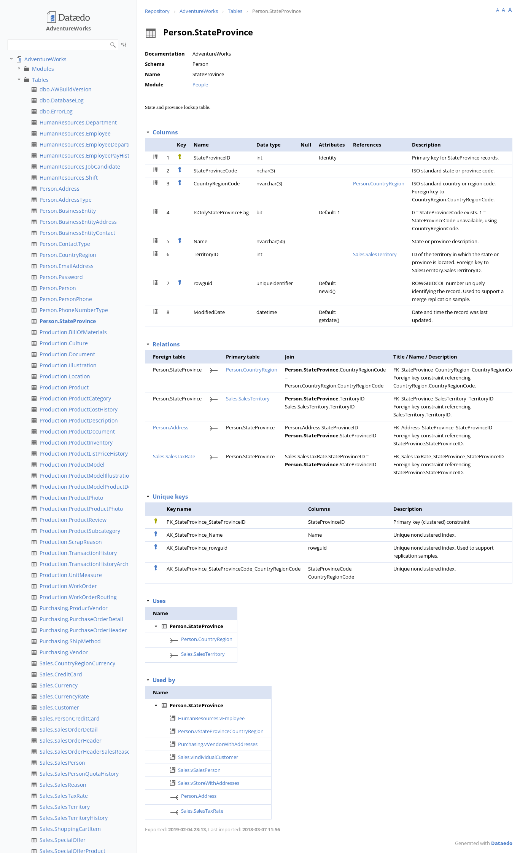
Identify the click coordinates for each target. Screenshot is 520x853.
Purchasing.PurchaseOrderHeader (83, 630)
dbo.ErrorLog (56, 111)
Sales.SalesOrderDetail (69, 729)
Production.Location (65, 376)
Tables (40, 79)
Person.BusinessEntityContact (77, 232)
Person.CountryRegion (68, 254)
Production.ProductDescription (79, 420)
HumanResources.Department (78, 122)
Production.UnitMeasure (71, 575)
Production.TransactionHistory (78, 552)
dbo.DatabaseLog (62, 100)
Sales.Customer (59, 707)
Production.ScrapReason (71, 541)
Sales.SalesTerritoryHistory (74, 817)
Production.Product (64, 387)
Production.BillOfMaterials (73, 332)
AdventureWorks (45, 59)
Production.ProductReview (73, 519)
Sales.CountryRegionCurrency (77, 663)
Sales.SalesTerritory (65, 806)
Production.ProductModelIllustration (86, 475)
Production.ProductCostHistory (79, 409)
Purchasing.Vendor (64, 652)
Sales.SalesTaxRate (64, 795)
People (200, 84)
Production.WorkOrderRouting (78, 597)
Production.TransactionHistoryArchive (88, 564)
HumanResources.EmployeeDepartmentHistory (99, 144)
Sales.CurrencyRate (64, 696)
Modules (43, 68)
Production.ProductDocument (77, 431)
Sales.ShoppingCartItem (70, 828)
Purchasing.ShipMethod (70, 641)
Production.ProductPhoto (71, 497)
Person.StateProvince (68, 321)
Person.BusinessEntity (68, 210)
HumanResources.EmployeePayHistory (88, 155)
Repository (157, 11)
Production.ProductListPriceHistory (84, 453)
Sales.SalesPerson (62, 762)
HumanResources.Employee (75, 133)
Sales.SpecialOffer (63, 839)
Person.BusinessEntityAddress (78, 221)
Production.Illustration (68, 365)
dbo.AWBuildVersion (66, 89)
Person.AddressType (66, 199)
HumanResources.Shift (69, 177)
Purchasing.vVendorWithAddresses (218, 744)
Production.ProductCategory (75, 398)
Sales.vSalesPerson (199, 770)
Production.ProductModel (72, 464)
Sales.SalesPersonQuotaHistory (79, 773)
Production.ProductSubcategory (80, 530)
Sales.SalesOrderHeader (71, 740)
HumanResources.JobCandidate (80, 166)
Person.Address (60, 188)
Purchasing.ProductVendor (74, 608)
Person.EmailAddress (67, 265)
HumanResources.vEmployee (211, 718)
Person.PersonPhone (66, 299)
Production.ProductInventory (76, 442)
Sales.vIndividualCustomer (208, 757)
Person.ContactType (65, 243)
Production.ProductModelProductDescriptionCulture (106, 486)
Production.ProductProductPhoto (81, 508)
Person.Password (61, 277)
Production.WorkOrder (68, 586)
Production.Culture (64, 343)
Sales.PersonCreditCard (70, 718)
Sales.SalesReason (63, 784)
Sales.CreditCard (61, 674)
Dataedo (501, 843)
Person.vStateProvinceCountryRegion (221, 731)
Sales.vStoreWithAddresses (208, 783)
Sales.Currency (59, 685)
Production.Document (67, 354)
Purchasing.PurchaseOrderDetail (81, 619)
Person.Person (58, 288)
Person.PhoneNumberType (74, 310)
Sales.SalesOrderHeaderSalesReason (87, 751)
